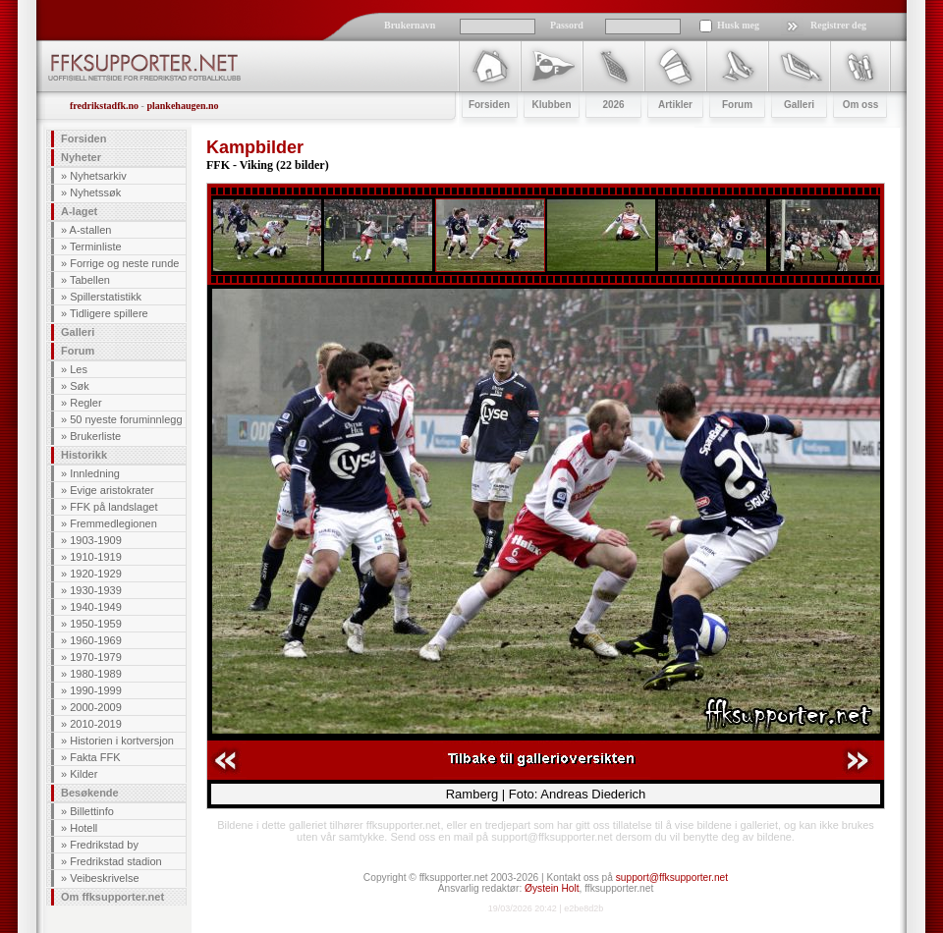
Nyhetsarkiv (98, 176)
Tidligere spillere (109, 313)
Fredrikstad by (104, 845)
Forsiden (83, 138)
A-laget (79, 211)
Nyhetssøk (95, 192)
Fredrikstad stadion (116, 861)
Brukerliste (95, 436)
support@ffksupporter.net (672, 877)
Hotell (83, 828)
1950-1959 (96, 624)
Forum (77, 351)
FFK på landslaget (113, 507)
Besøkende (90, 792)
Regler (85, 403)
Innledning (95, 473)
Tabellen (90, 280)
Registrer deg (838, 25)
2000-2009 (96, 707)
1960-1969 (96, 640)
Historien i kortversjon (122, 740)
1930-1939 (96, 590)
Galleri (77, 332)
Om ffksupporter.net (112, 897)
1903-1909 (96, 540)
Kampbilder (255, 147)
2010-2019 (96, 724)
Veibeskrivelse (104, 878)
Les (78, 369)
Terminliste (96, 246)
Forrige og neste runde (124, 263)
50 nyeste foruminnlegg (126, 419)
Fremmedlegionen (113, 523)
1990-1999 (96, 690)
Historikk (84, 455)
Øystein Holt (552, 888)
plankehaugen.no (182, 105)
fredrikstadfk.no (104, 105)
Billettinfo (92, 811)
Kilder (83, 774)
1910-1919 (96, 557)
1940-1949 (96, 607)
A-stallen (91, 230)
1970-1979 (96, 657)
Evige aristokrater (112, 490)
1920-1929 (96, 573)
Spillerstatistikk (105, 296)
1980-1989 (96, 674)
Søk (79, 386)
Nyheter (81, 157)
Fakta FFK (95, 757)
